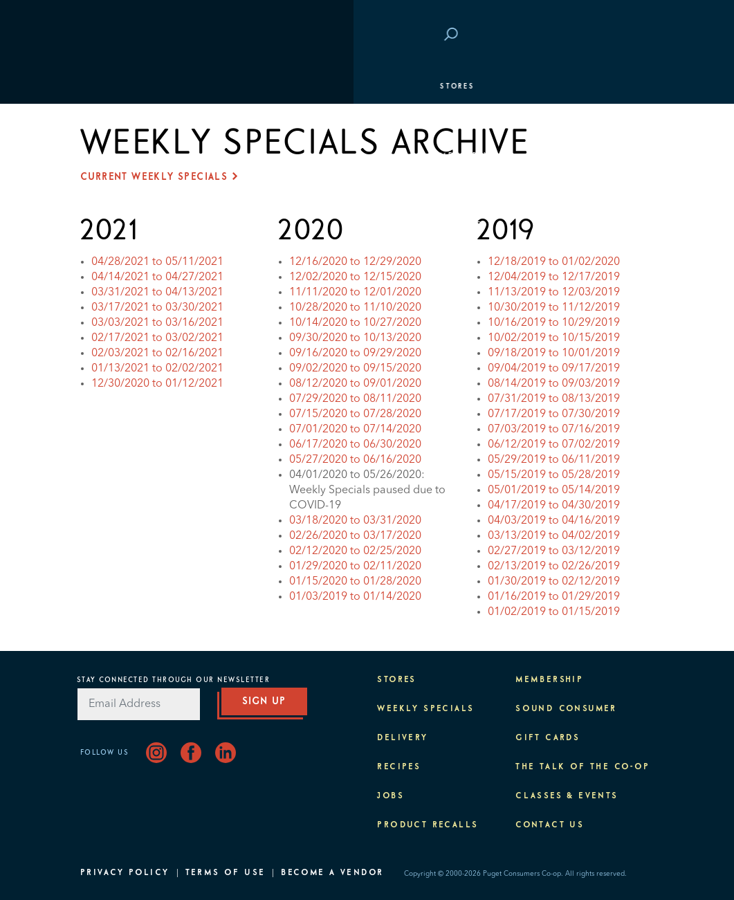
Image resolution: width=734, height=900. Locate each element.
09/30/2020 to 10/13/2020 (355, 338)
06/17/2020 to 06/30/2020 (355, 444)
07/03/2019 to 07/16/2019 (554, 429)
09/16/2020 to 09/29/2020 (355, 353)
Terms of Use (225, 873)
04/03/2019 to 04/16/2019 (554, 520)
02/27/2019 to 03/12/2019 (554, 551)
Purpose (108, 224)
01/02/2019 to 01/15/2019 (554, 612)
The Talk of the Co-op (582, 767)
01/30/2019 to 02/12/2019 (554, 581)
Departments (118, 121)
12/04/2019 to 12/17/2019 (554, 277)
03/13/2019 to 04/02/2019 (554, 536)
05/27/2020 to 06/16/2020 (355, 460)
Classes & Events (130, 190)
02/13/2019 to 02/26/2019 (554, 566)
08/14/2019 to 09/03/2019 (554, 383)
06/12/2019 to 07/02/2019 (554, 444)
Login (632, 35)
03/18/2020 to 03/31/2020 (355, 520)
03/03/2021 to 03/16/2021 (157, 323)
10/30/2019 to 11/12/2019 (554, 307)
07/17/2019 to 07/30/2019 (554, 414)
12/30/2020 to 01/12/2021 (157, 383)
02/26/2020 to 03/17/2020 (355, 536)
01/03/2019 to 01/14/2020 (355, 597)
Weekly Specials (425, 709)
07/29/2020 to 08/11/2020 (355, 399)
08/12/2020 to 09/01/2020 (355, 383)
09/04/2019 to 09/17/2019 (554, 368)
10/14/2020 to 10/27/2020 (355, 323)
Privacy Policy (124, 873)
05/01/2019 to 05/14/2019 (554, 490)
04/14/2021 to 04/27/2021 (157, 277)
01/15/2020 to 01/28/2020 (355, 581)
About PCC (112, 259)
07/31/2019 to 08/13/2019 (554, 399)
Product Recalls (427, 825)
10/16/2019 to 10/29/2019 (554, 323)
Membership (116, 155)
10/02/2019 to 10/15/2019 (554, 338)
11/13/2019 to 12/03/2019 (554, 292)
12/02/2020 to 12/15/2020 (355, 277)
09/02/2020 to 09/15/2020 (355, 368)
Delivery (402, 738)
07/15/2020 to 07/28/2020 (355, 414)
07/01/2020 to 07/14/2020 (355, 429)
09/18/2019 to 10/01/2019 (554, 353)
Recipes (399, 767)
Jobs (390, 796)
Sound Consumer (566, 709)
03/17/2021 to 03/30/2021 (157, 307)
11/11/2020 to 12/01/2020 (355, 292)
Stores (104, 86)
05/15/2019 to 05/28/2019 (554, 475)
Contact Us (549, 825)
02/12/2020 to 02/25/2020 (355, 551)
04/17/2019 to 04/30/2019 (554, 505)
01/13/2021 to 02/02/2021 (157, 368)
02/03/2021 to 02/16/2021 (157, 353)
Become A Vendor (332, 873)
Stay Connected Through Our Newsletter (173, 680)
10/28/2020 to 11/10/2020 (355, 307)
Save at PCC (576, 35)
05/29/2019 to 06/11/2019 (554, 460)
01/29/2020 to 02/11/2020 (355, 566)
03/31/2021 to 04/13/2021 (157, 292)
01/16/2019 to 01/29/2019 (554, 597)
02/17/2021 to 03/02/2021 (157, 338)
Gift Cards (547, 738)
